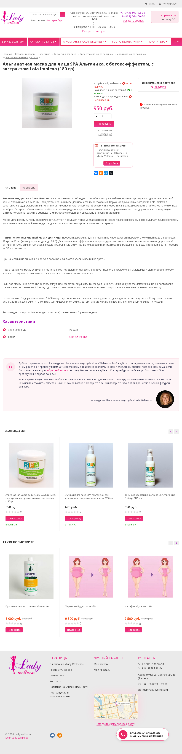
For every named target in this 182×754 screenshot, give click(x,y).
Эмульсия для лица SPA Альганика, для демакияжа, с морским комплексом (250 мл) (89, 496)
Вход (149, 3)
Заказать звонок (133, 20)
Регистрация (168, 3)
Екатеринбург (54, 20)
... (175, 41)
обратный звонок (58, 370)
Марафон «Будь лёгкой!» (138, 606)
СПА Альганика (78, 337)
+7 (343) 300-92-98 (133, 12)
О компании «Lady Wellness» (83, 41)
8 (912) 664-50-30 (133, 16)
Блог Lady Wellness (16, 737)
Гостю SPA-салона (61, 669)
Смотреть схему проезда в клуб (116, 724)
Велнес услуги (12, 41)
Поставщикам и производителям (60, 694)
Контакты (55, 681)
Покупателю (156, 41)
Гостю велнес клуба (126, 41)
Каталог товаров (42, 41)
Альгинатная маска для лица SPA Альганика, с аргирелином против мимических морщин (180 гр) (31, 498)
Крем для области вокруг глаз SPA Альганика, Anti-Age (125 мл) (150, 496)
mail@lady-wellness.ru (155, 689)
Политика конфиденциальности (69, 686)
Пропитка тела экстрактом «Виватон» (27, 606)
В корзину (103, 123)
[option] (31, 484)
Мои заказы (101, 664)
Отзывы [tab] (29, 187)
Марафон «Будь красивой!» (80, 606)
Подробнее (112, 163)
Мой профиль (102, 669)
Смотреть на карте (93, 31)
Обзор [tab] (11, 187)
